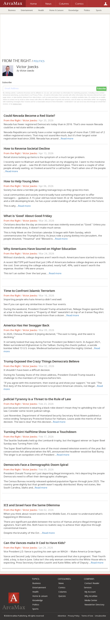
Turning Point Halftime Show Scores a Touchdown (40, 432)
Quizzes (62, 596)
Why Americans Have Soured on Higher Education (40, 248)
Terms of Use (87, 615)
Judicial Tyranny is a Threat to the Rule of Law (37, 399)
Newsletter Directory (94, 604)
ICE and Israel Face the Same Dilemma (32, 505)
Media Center (91, 600)
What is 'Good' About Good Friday (28, 216)
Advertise (62, 615)
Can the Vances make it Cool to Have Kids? (34, 543)
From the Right (12, 120)
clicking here (17, 104)
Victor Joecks (30, 120)
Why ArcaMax (91, 596)
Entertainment (27, 10)
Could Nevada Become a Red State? (29, 115)
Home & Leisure (56, 10)
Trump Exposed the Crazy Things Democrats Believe (41, 361)
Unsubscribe (100, 615)
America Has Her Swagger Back (26, 325)
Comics (61, 587)
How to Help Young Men (21, 181)
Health (41, 10)
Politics (87, 10)
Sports (99, 10)
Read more (67, 138)
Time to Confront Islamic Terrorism (29, 290)
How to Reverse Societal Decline (27, 148)
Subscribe (101, 89)
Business (12, 10)
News (61, 583)
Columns (62, 591)
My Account (90, 591)
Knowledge (73, 10)
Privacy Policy (73, 615)
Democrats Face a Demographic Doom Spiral (36, 464)
